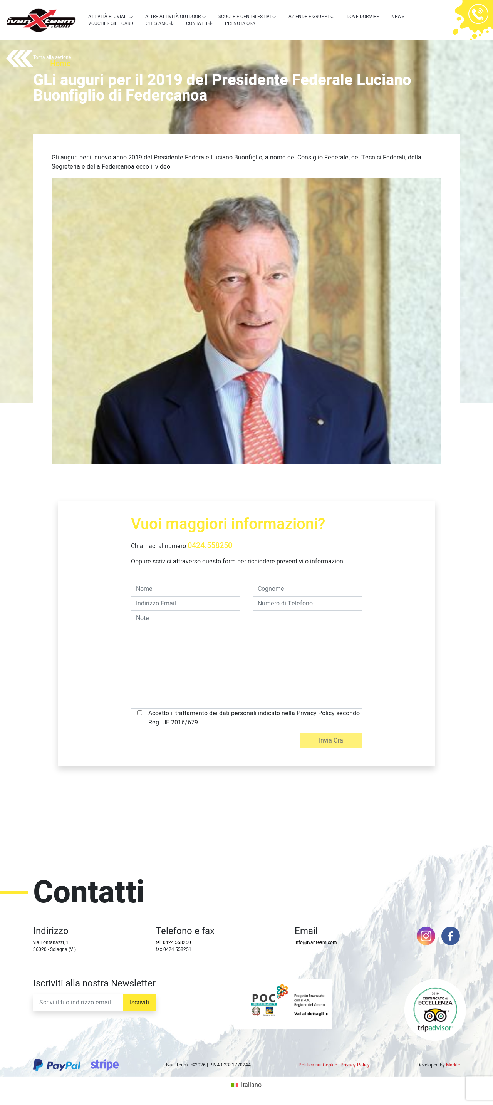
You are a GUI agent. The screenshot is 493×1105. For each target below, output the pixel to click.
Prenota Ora (240, 23)
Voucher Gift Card (110, 23)
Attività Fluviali (107, 16)
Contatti (196, 23)
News (397, 16)
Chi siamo (157, 23)
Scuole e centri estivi (244, 16)
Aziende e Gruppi (308, 16)
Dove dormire (363, 16)
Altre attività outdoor (173, 16)
